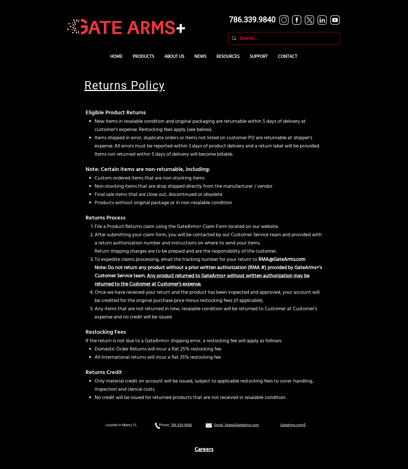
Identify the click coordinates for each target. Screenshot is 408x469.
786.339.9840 (181, 425)
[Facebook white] (297, 20)
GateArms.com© (293, 425)
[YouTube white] (335, 20)
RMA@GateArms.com (281, 259)
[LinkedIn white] (322, 20)
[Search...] (283, 38)
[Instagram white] (284, 20)
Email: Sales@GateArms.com (236, 425)
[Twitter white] (309, 20)
